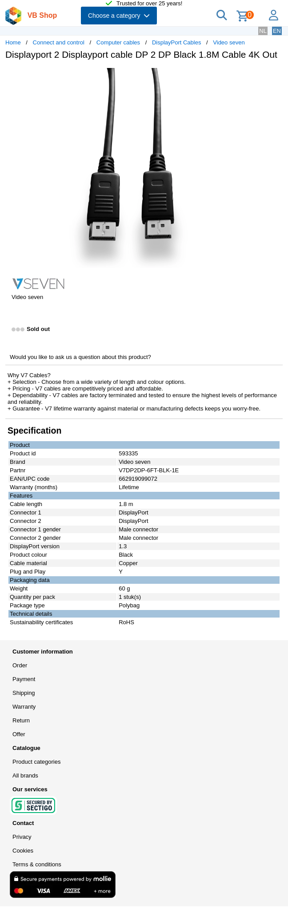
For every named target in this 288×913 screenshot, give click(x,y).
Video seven (228, 42)
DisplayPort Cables (176, 42)
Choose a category (119, 15)
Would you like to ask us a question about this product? (80, 357)
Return (21, 720)
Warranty (24, 706)
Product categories (36, 761)
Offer (18, 734)
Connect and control (58, 42)
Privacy (22, 836)
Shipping (23, 693)
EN (277, 31)
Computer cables (118, 42)
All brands (25, 775)
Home (13, 42)
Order (19, 665)
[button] (264, 76)
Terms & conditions (36, 864)
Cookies (22, 850)
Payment (23, 679)
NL (263, 31)
